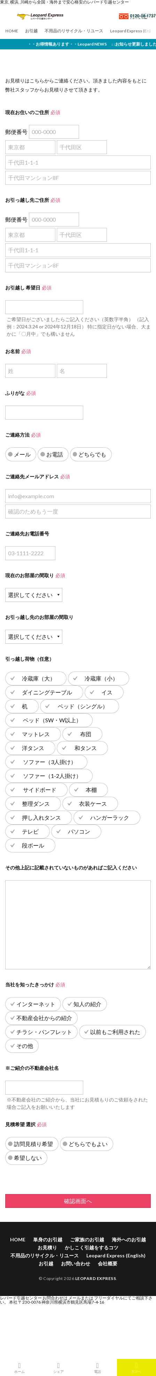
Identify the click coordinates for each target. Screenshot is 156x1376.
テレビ (30, 831)
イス (107, 692)
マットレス (35, 734)
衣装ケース (92, 803)
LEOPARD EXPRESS (95, 1278)
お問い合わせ (75, 1263)
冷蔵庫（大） (38, 678)
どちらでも (92, 454)
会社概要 (107, 1263)
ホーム (19, 1367)
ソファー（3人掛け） (49, 761)
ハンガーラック (110, 817)
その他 (24, 1045)
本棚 (91, 789)
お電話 (54, 454)
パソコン (79, 831)
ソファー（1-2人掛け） (51, 775)
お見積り (47, 1247)
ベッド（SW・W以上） (51, 720)
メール (22, 454)
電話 (97, 1367)
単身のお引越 (47, 1239)
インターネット (35, 1004)
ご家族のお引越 (87, 1239)
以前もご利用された (115, 1031)
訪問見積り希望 (33, 1143)
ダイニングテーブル (47, 692)
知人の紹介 (87, 1004)
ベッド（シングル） (82, 706)
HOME (11, 30)
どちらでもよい (88, 1143)
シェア (58, 1368)
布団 (85, 734)
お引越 (31, 30)
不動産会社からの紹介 (44, 1018)
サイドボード (39, 789)
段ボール (33, 845)
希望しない (28, 1157)
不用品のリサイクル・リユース (74, 30)
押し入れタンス (41, 817)
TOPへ (136, 1367)
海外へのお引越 (129, 1239)
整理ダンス (35, 803)
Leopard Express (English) (116, 1255)
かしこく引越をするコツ (91, 1247)
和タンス (85, 748)
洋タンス (33, 748)
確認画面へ (78, 1201)
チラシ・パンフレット (44, 1031)
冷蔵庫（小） (101, 678)
